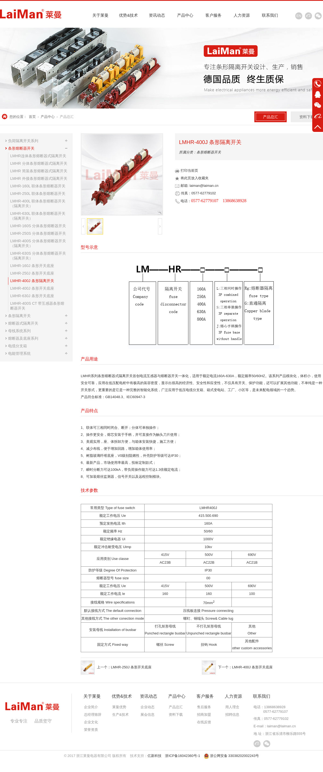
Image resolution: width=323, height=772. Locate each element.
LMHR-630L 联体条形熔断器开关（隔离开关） (37, 215)
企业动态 (148, 707)
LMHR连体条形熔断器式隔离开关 (38, 156)
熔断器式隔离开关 (23, 323)
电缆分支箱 (17, 346)
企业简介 (91, 707)
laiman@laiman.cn (281, 726)
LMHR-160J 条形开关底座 (32, 266)
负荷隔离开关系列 (23, 141)
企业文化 (91, 722)
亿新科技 (155, 756)
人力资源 (242, 15)
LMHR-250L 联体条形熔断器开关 (37, 193)
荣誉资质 (91, 730)
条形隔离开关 (19, 316)
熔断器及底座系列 (23, 338)
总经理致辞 (92, 715)
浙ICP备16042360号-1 (182, 756)
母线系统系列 (19, 331)
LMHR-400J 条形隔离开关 (32, 281)
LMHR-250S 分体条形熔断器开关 (38, 233)
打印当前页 (186, 171)
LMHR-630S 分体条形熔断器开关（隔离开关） (38, 255)
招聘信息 (232, 715)
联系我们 (270, 15)
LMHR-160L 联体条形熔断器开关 (37, 186)
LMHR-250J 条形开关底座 (32, 273)
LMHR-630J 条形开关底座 (32, 296)
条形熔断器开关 (21, 148)
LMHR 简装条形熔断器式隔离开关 (38, 171)
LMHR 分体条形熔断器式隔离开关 (38, 163)
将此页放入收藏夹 (192, 178)
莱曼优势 (119, 707)
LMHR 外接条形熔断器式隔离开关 (38, 178)
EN (298, 16)
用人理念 (232, 707)
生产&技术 (120, 715)
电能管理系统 (19, 353)
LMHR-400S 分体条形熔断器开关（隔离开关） (38, 243)
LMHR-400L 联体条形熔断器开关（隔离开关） (37, 203)
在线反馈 (204, 722)
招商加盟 (204, 715)
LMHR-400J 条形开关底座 (32, 288)
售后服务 (204, 707)
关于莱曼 (100, 15)
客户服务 (213, 15)
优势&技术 (128, 15)
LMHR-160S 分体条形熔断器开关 (38, 226)
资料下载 (306, 117)
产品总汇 (67, 117)
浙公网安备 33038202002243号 (231, 756)
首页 (32, 117)
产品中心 (185, 15)
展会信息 (148, 715)
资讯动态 (157, 15)
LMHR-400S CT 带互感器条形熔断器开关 (37, 305)
